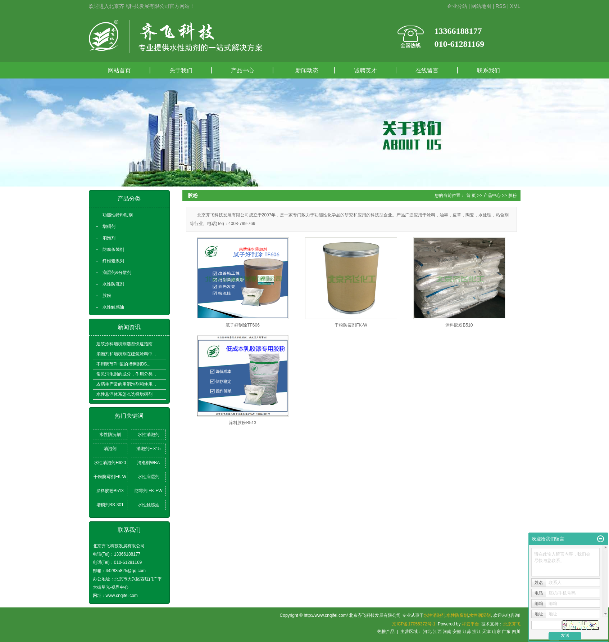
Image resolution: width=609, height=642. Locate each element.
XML (515, 6)
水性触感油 (113, 307)
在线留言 (426, 70)
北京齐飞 (512, 624)
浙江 (476, 631)
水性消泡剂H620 (110, 462)
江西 (437, 631)
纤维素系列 (113, 261)
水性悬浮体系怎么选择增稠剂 (124, 394)
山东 (496, 631)
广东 (506, 631)
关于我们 (180, 70)
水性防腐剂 (457, 615)
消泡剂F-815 (148, 448)
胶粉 (107, 295)
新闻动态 (304, 70)
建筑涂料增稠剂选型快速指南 (124, 343)
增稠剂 (109, 226)
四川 (516, 631)
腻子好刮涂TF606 (243, 325)
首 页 (471, 195)
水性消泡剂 (148, 434)
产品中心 (242, 70)
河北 (427, 631)
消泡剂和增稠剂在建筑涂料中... (126, 353)
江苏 (467, 631)
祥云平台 (470, 624)
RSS (500, 6)
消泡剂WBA (148, 462)
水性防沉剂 (113, 284)
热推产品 (386, 631)
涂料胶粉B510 (459, 325)
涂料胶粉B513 (110, 490)
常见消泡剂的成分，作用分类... (126, 374)
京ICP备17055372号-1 (413, 624)
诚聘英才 (365, 70)
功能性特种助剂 (118, 214)
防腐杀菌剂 (113, 249)
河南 (447, 631)
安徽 (457, 631)
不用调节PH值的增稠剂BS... (123, 364)
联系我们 (488, 70)
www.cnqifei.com (122, 595)
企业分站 (457, 6)
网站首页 (119, 70)
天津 (486, 631)
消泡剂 (109, 238)
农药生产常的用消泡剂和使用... (126, 384)
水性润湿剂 (148, 476)
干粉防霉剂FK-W (110, 476)
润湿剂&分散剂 (117, 272)
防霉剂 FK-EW (149, 490)
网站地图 (481, 6)
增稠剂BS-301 (110, 504)
